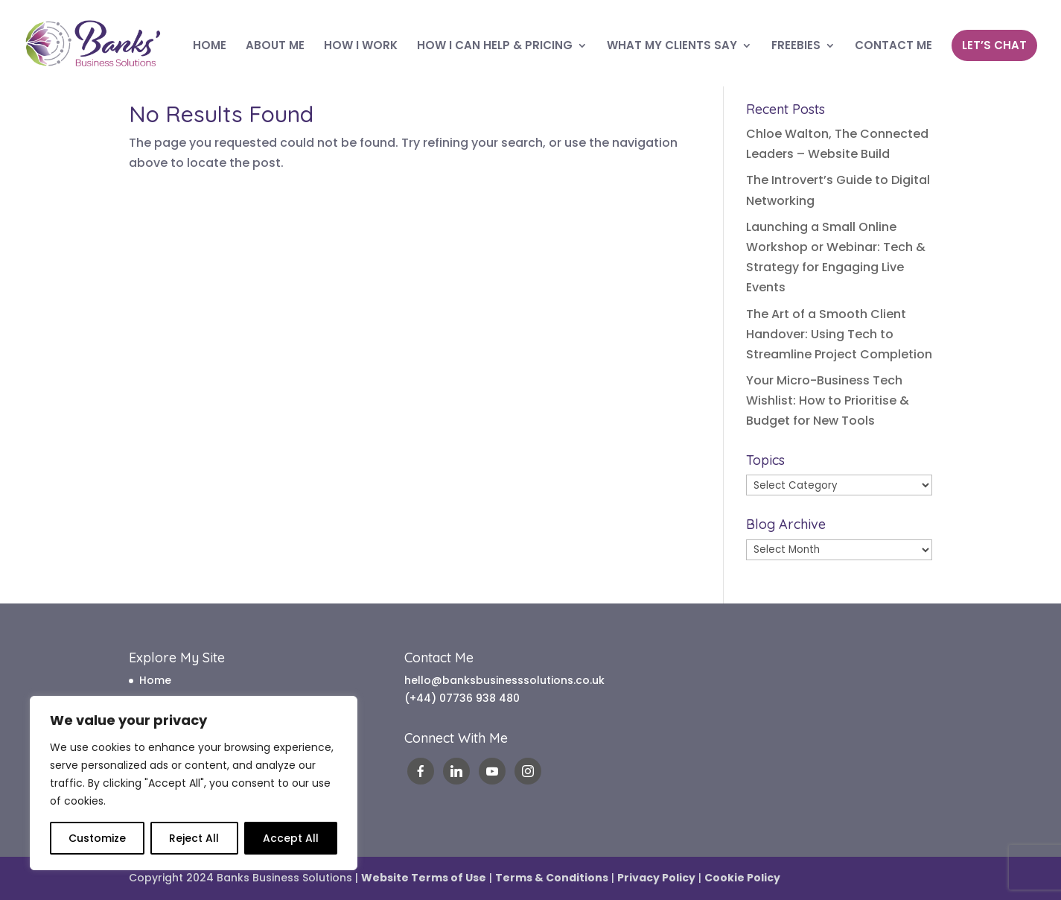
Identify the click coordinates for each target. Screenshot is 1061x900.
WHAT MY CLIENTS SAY (672, 46)
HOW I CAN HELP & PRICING (495, 46)
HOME (209, 46)
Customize (97, 838)
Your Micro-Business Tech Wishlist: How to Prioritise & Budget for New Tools (827, 400)
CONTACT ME (893, 46)
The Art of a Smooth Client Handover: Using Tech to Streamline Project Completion (839, 334)
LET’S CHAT (994, 45)
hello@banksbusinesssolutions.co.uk (504, 680)
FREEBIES (796, 46)
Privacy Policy (656, 877)
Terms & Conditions (551, 877)
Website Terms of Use (423, 877)
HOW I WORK (361, 46)
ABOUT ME (275, 46)
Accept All (291, 838)
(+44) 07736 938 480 (462, 698)
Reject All (194, 838)
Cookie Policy (742, 877)
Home (155, 680)
